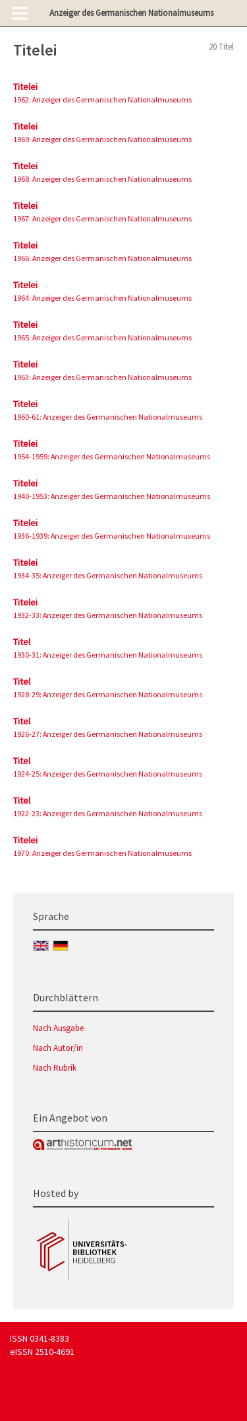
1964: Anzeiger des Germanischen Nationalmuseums (102, 298)
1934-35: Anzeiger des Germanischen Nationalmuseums (107, 575)
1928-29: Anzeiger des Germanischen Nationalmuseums (107, 694)
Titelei (25, 87)
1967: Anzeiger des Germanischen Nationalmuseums (102, 218)
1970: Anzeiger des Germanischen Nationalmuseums (102, 853)
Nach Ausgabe (58, 1028)
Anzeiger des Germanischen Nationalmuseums (131, 13)
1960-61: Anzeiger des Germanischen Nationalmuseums (107, 417)
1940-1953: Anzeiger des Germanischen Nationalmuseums (111, 496)
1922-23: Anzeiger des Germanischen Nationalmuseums (107, 813)
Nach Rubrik (54, 1067)
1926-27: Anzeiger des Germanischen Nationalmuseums (107, 734)
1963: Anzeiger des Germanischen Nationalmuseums (102, 377)
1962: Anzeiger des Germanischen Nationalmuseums (102, 99)
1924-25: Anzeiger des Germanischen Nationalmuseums (107, 774)
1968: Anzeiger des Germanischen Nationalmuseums (102, 179)
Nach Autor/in (58, 1048)
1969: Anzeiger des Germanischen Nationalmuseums (102, 139)
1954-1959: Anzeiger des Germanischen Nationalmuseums (111, 456)
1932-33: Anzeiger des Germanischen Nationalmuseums (107, 615)
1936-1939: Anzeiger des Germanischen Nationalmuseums (111, 536)
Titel (21, 642)
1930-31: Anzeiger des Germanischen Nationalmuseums (107, 655)
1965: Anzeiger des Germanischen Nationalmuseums (102, 337)
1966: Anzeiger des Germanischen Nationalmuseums (102, 258)
